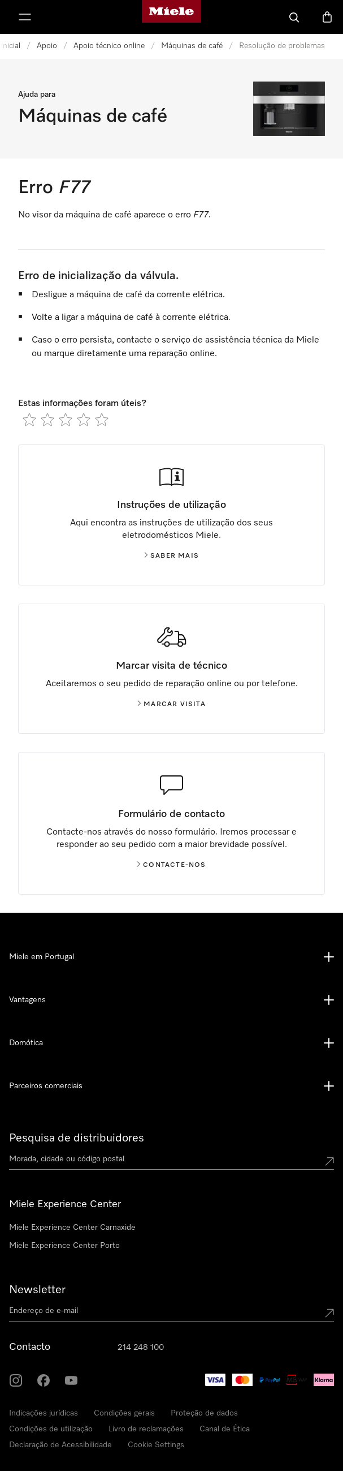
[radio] (29, 419)
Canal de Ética (224, 1429)
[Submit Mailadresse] (329, 1313)
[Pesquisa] (294, 17)
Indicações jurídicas (43, 1413)
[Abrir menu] (25, 17)
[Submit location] (329, 1161)
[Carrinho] (327, 17)
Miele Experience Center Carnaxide (72, 1227)
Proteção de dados (204, 1413)
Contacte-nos (171, 865)
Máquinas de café (192, 46)
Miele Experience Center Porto (64, 1246)
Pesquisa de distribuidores (76, 1138)
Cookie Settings (156, 1445)
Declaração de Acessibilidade (60, 1445)
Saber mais (171, 556)
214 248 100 (141, 1348)
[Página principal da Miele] (171, 17)
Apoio (47, 46)
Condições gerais (124, 1413)
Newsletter (37, 1289)
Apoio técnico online (109, 46)
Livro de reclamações (146, 1429)
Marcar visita (171, 704)
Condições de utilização (51, 1429)
